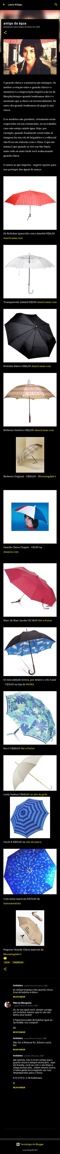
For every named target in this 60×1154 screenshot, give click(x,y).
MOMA (30, 684)
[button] (5, 33)
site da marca (33, 842)
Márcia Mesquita (22, 1003)
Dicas (7, 962)
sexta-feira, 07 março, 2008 (35, 1038)
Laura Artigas (15, 4)
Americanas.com (13, 238)
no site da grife (38, 794)
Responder (19, 997)
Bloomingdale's (47, 476)
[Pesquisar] (56, 4)
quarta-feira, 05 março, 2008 (35, 986)
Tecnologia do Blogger (30, 1144)
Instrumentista (12, 903)
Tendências (18, 962)
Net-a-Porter (45, 620)
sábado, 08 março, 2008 (34, 1056)
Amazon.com (10, 551)
